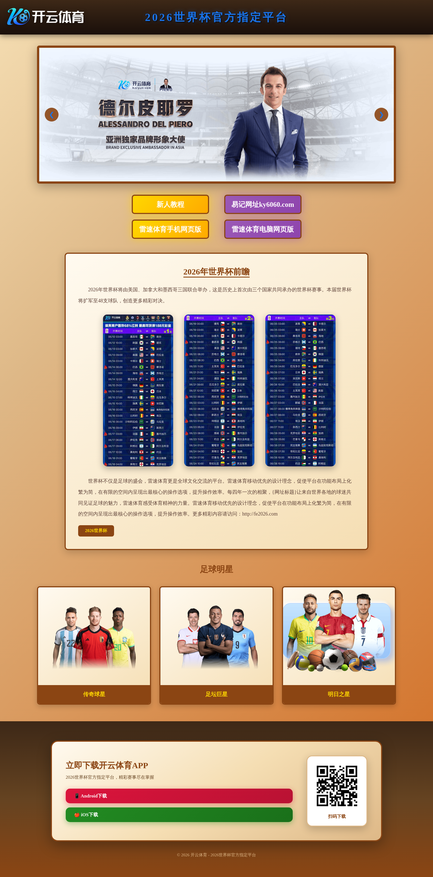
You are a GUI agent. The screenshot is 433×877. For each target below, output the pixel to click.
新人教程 (170, 204)
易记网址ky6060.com (262, 204)
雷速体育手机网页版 (170, 229)
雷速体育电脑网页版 (263, 229)
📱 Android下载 (90, 796)
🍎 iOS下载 (86, 814)
